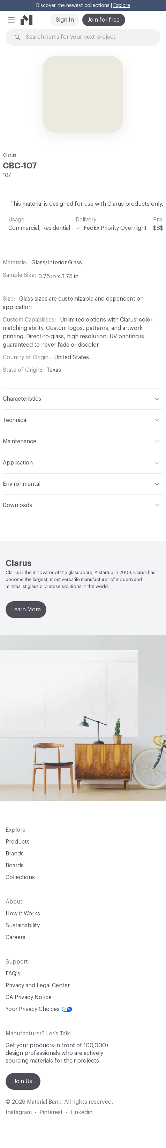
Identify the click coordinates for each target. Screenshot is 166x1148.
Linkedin (81, 1112)
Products (18, 842)
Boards (15, 865)
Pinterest (51, 1112)
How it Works (23, 913)
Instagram (19, 1112)
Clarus (9, 155)
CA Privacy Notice (29, 997)
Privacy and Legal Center (38, 985)
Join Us (23, 1081)
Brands (15, 853)
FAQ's (13, 973)
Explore (121, 5)
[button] (11, 19)
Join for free (104, 20)
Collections (20, 877)
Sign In (65, 20)
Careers (15, 937)
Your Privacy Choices (39, 1009)
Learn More (26, 609)
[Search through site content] (87, 37)
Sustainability (23, 925)
